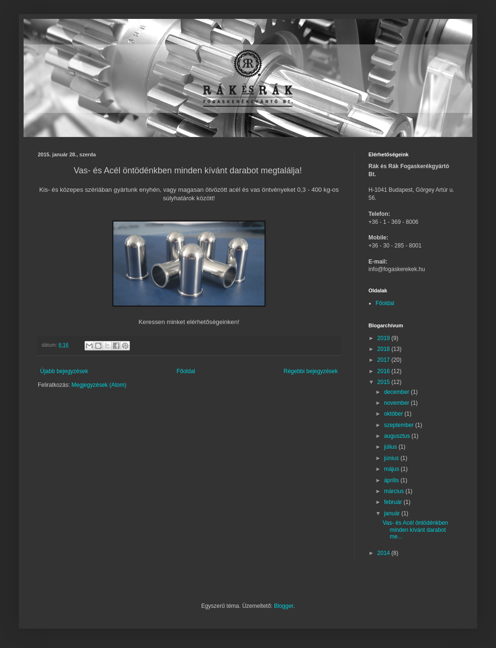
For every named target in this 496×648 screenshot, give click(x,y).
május (392, 469)
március (394, 491)
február (393, 502)
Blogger (283, 606)
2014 (384, 553)
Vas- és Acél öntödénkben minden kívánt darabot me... (415, 530)
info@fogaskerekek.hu (396, 269)
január (393, 513)
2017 (384, 360)
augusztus (397, 436)
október (394, 413)
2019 (384, 338)
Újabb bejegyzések (64, 371)
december (397, 392)
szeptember (399, 425)
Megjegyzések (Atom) (98, 385)
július (391, 446)
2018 (384, 349)
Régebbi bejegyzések (310, 371)
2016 (384, 371)
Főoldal (186, 371)
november (397, 403)
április (392, 480)
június (392, 458)
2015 (384, 382)
